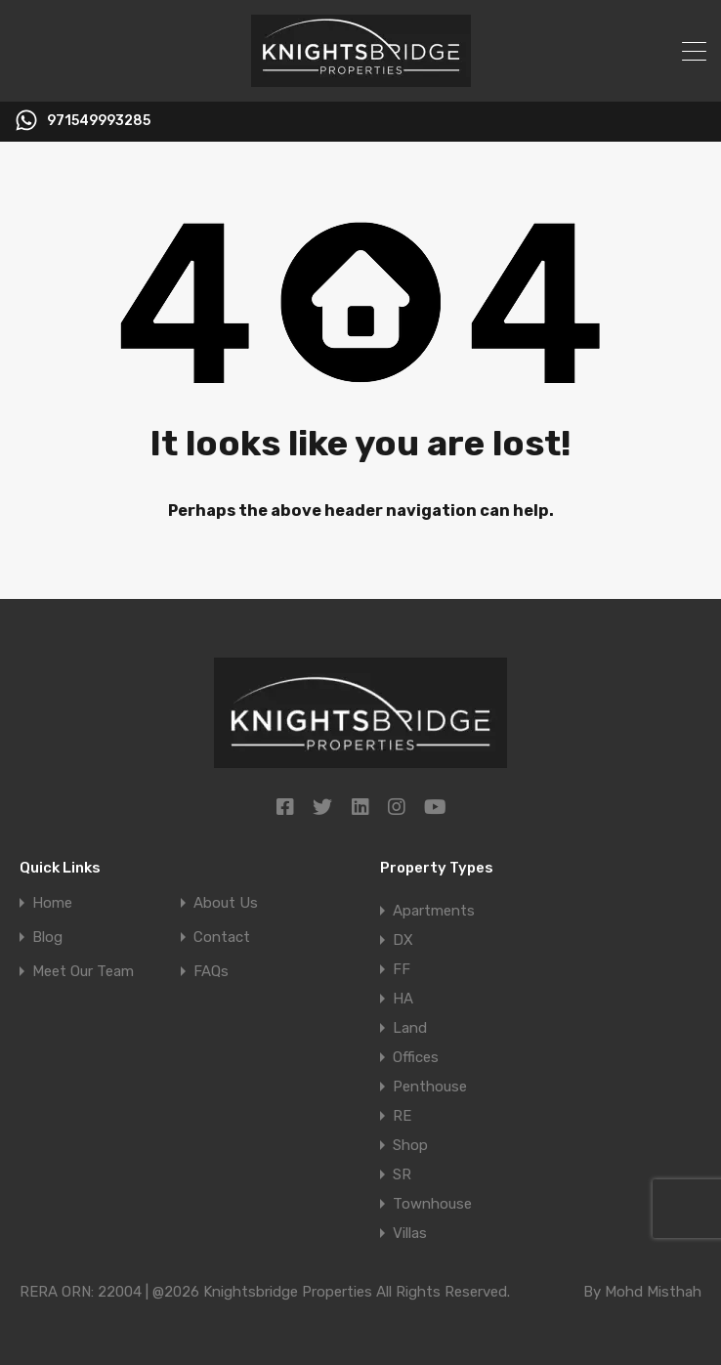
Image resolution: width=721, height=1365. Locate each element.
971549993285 (98, 121)
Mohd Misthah (653, 1292)
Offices (416, 1057)
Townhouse (432, 1204)
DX (403, 940)
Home (52, 903)
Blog (47, 937)
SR (402, 1174)
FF (401, 969)
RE (402, 1116)
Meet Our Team (83, 971)
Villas (410, 1233)
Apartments (434, 910)
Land (410, 1028)
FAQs (211, 971)
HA (403, 998)
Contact (221, 937)
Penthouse (430, 1086)
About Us (225, 903)
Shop (410, 1145)
